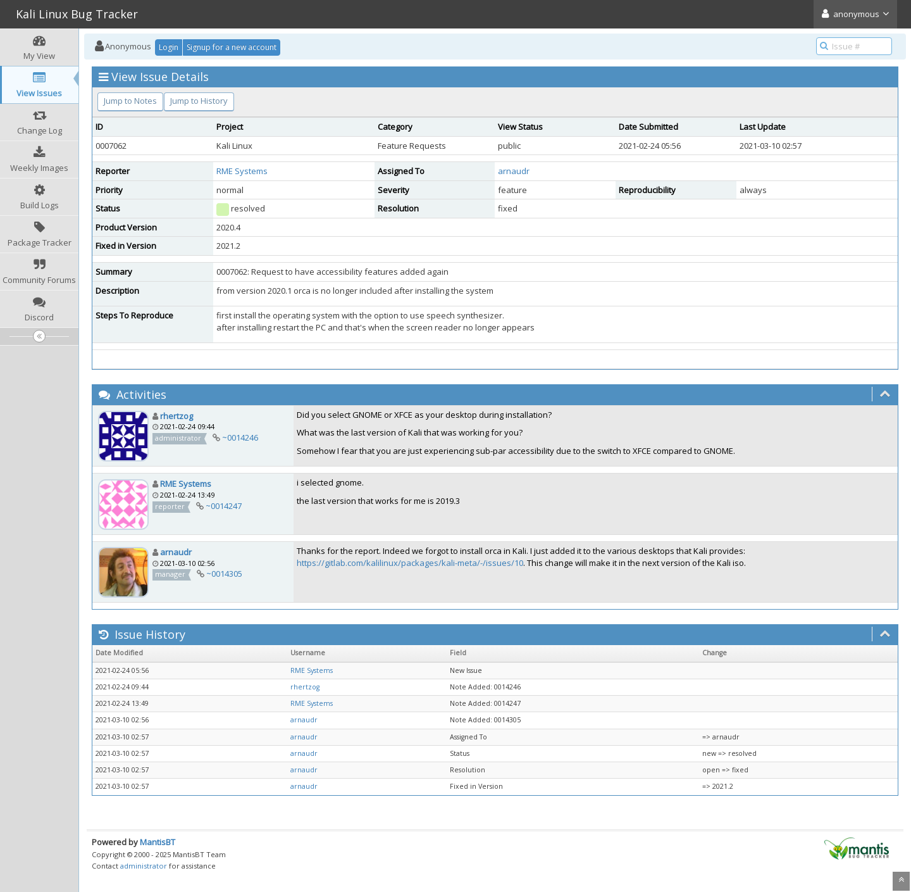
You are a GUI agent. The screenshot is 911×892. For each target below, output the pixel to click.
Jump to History (199, 100)
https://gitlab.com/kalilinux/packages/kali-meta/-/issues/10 (410, 562)
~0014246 (240, 437)
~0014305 (224, 573)
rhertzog (176, 416)
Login (168, 47)
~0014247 (224, 506)
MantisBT (157, 842)
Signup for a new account (231, 47)
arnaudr (514, 171)
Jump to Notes (130, 100)
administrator (143, 865)
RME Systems (242, 171)
